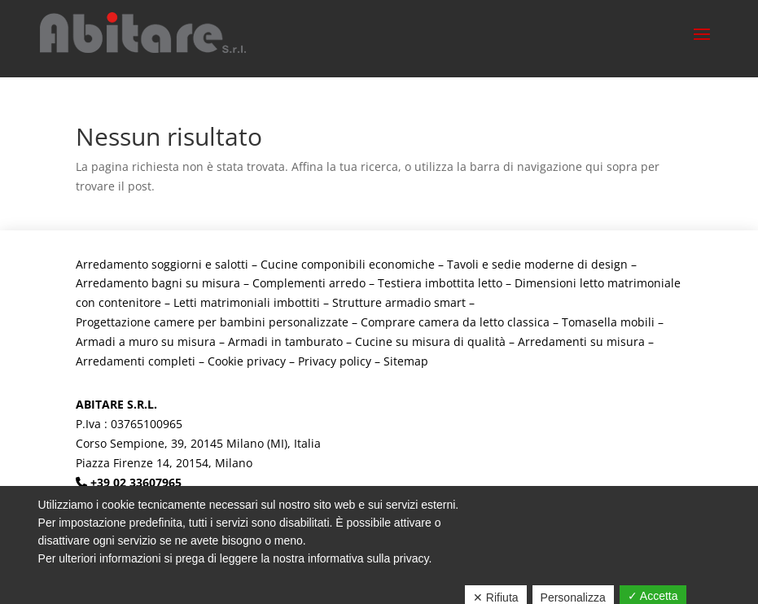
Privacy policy (334, 361)
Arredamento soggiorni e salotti (162, 264)
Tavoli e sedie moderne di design (537, 264)
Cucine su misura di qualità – (436, 341)
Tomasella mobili (608, 322)
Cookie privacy (247, 361)
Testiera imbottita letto (440, 283)
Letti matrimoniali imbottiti (246, 302)
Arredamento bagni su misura (158, 283)
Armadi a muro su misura (146, 341)
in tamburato (307, 341)
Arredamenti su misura (581, 341)
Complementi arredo (309, 283)
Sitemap (405, 361)
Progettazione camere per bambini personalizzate (212, 322)
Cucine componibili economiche (348, 264)
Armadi (249, 341)
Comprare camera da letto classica (455, 322)
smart (450, 302)
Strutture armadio (383, 302)
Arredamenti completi (135, 361)
